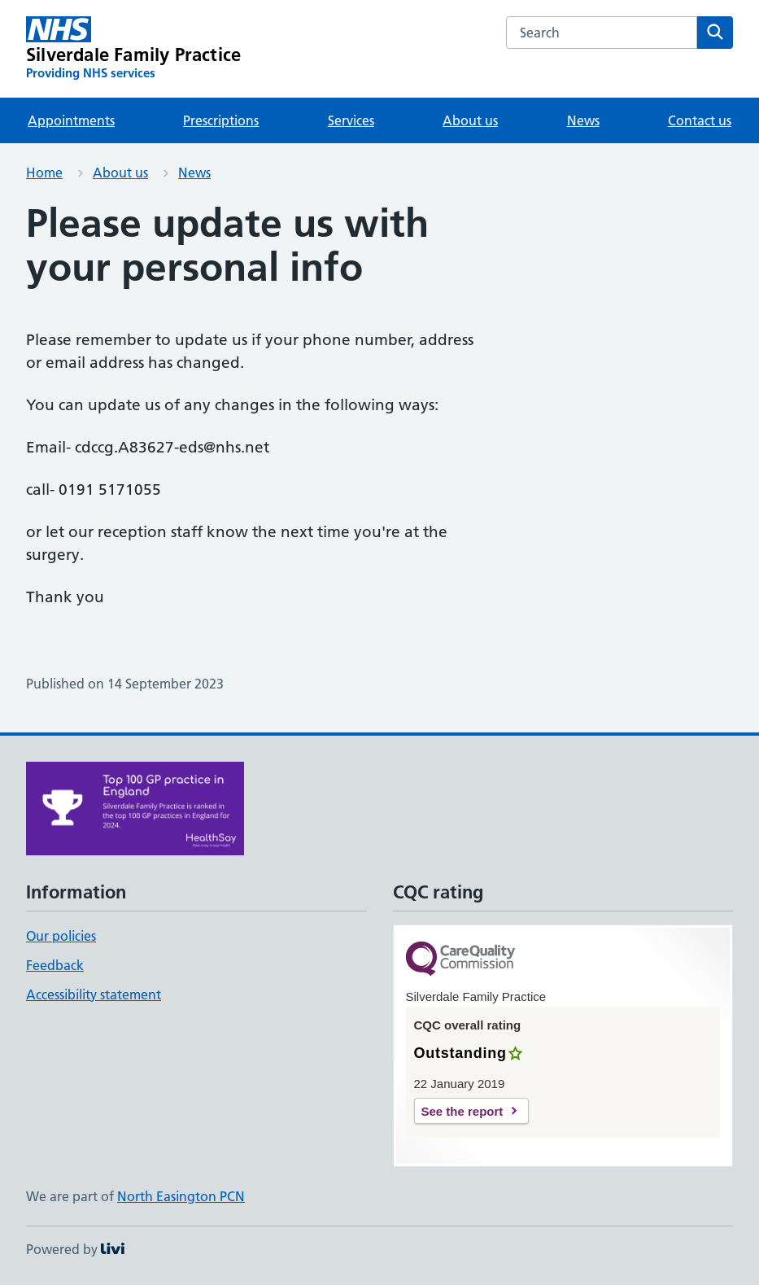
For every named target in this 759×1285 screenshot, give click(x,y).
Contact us (699, 120)
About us (470, 120)
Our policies (61, 936)
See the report (462, 1111)
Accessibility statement (93, 994)
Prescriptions (221, 120)
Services (351, 120)
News (583, 120)
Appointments (71, 120)
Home (44, 172)
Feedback (55, 965)
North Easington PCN (181, 1196)
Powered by (75, 1249)
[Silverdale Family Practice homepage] (133, 48)
